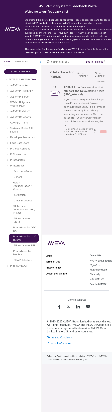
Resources (21, 61)
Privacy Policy (53, 267)
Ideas (7, 61)
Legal (49, 255)
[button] (40, 61)
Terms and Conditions (60, 337)
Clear (33, 79)
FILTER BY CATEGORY (17, 79)
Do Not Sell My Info (56, 273)
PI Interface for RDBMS (77, 133)
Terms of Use (53, 261)
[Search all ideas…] (67, 62)
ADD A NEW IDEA (20, 71)
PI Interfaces (78, 131)
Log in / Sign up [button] (95, 61)
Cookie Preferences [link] (59, 343)
